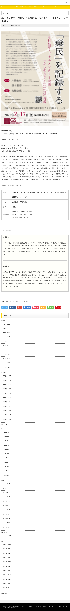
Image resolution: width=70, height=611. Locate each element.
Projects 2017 (7, 553)
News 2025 (6, 475)
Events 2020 (6, 345)
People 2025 (6, 527)
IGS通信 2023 (7, 410)
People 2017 (6, 492)
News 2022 (6, 462)
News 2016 (6, 436)
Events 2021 (6, 350)
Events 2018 (6, 337)
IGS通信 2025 (7, 419)
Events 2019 (6, 341)
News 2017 (6, 441)
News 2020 (6, 454)
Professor (4, 532)
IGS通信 (3, 373)
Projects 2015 (7, 544)
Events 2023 (6, 358)
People (3, 481)
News (3, 429)
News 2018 (6, 445)
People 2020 (6, 505)
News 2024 (6, 471)
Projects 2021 (7, 570)
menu (65, 2)
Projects (3, 541)
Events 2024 (6, 363)
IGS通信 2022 (7, 406)
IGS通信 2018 (7, 389)
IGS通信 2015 (7, 376)
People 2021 (6, 510)
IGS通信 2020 (7, 397)
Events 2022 (15, 6)
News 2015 (6, 432)
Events (8, 6)
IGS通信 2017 (7, 384)
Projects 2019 (7, 562)
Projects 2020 (7, 566)
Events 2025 (6, 367)
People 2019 (6, 501)
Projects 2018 (7, 557)
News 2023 (6, 467)
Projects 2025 (7, 588)
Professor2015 (7, 536)
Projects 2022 (7, 574)
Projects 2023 (7, 579)
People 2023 (6, 518)
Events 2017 (6, 333)
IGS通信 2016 (7, 380)
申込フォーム (28, 214)
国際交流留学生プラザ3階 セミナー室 (18, 151)
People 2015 (6, 484)
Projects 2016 (7, 549)
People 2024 (6, 523)
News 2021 (6, 458)
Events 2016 (6, 328)
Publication (4, 593)
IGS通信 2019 (7, 393)
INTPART (4, 424)
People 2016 (6, 488)
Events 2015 (6, 324)
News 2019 (6, 449)
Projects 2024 (7, 583)
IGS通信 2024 (7, 415)
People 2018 (6, 497)
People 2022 (6, 514)
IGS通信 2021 (7, 402)
